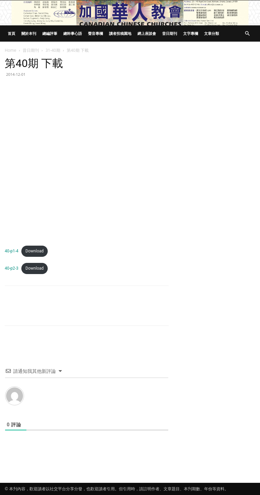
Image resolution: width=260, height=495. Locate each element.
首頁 (11, 33)
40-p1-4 (11, 251)
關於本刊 (28, 33)
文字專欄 (190, 33)
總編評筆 (49, 33)
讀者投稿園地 (120, 33)
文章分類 (211, 33)
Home (10, 50)
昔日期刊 (169, 33)
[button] (247, 33)
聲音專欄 (95, 33)
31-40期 (52, 50)
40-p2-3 (11, 268)
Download (34, 251)
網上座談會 (146, 33)
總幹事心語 (72, 33)
